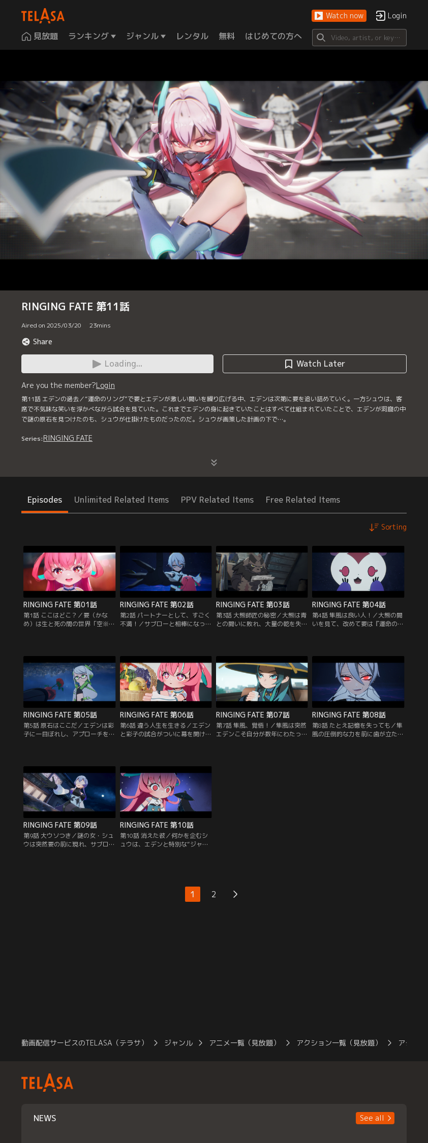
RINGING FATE (68, 438)
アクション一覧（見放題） (339, 1043)
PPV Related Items (217, 499)
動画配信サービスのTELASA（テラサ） (84, 1043)
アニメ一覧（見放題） (244, 1043)
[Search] (359, 37)
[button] (339, 16)
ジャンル (178, 1043)
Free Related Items (303, 499)
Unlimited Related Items (121, 499)
